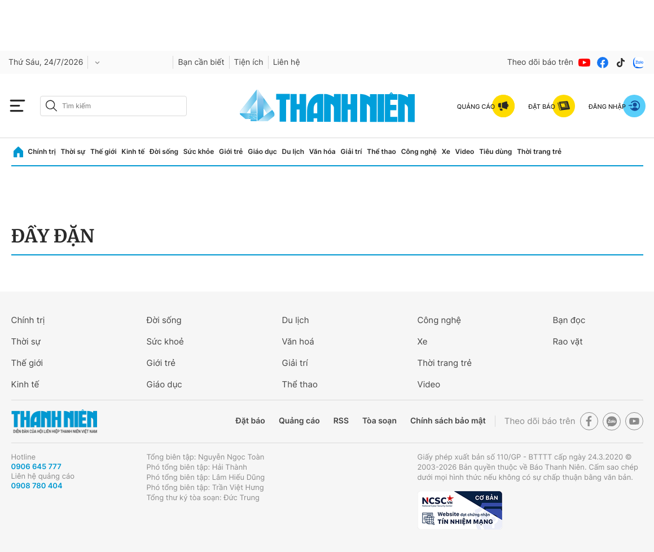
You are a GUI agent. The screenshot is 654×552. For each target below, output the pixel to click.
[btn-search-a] (51, 106)
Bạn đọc (569, 320)
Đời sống (164, 151)
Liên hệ (286, 62)
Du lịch (293, 151)
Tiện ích (249, 62)
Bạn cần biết (201, 62)
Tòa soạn (379, 421)
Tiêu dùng (495, 151)
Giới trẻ (231, 151)
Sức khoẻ (165, 341)
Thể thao (381, 151)
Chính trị (42, 151)
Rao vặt (568, 341)
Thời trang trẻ (539, 151)
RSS (341, 421)
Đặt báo (250, 421)
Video (465, 151)
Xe (446, 151)
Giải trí (351, 151)
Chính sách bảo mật (448, 421)
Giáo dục (262, 151)
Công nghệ (419, 151)
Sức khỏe (198, 151)
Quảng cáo (299, 421)
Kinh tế (132, 151)
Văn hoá (298, 341)
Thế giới (103, 151)
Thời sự (73, 151)
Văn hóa (322, 151)
